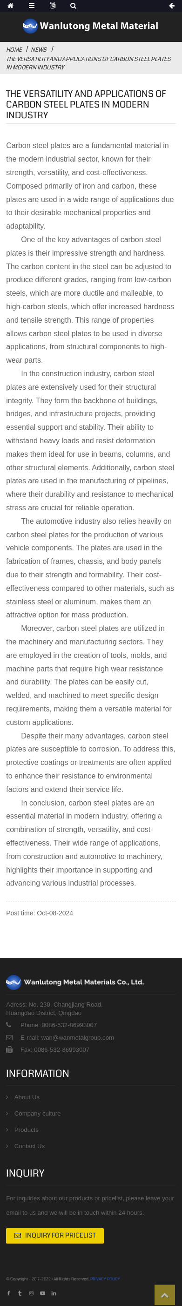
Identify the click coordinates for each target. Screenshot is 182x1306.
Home (14, 50)
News (39, 50)
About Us (27, 1097)
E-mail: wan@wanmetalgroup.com (67, 1037)
